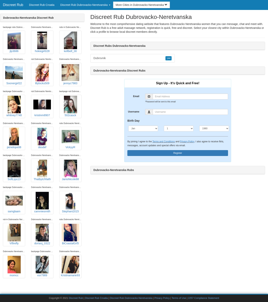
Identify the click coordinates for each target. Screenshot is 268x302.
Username (133, 111)
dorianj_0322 (42, 234)
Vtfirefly (14, 234)
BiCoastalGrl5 (70, 234)
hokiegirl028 (42, 42)
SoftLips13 (14, 170)
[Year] (214, 128)
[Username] (190, 112)
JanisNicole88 (70, 170)
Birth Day (133, 120)
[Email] (190, 96)
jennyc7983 (70, 74)
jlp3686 (14, 42)
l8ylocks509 (42, 74)
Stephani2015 (70, 202)
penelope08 (14, 138)
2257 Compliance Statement (203, 298)
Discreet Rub (13, 5)
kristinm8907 (42, 106)
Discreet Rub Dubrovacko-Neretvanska (131, 298)
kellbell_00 (70, 42)
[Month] (143, 128)
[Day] (178, 128)
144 (168, 58)
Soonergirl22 (14, 74)
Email (136, 96)
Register (177, 153)
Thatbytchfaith (42, 170)
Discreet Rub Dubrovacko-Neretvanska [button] (85, 4)
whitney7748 (14, 106)
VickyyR (70, 138)
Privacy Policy (187, 141)
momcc (14, 266)
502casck (70, 106)
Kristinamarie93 (70, 266)
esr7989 (42, 266)
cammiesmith (42, 202)
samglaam (14, 202)
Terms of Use (179, 298)
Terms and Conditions (163, 141)
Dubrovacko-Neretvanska (245, 27)
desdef (42, 138)
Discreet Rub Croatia (41, 4)
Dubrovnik (132, 58)
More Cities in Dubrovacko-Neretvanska (141, 4)
